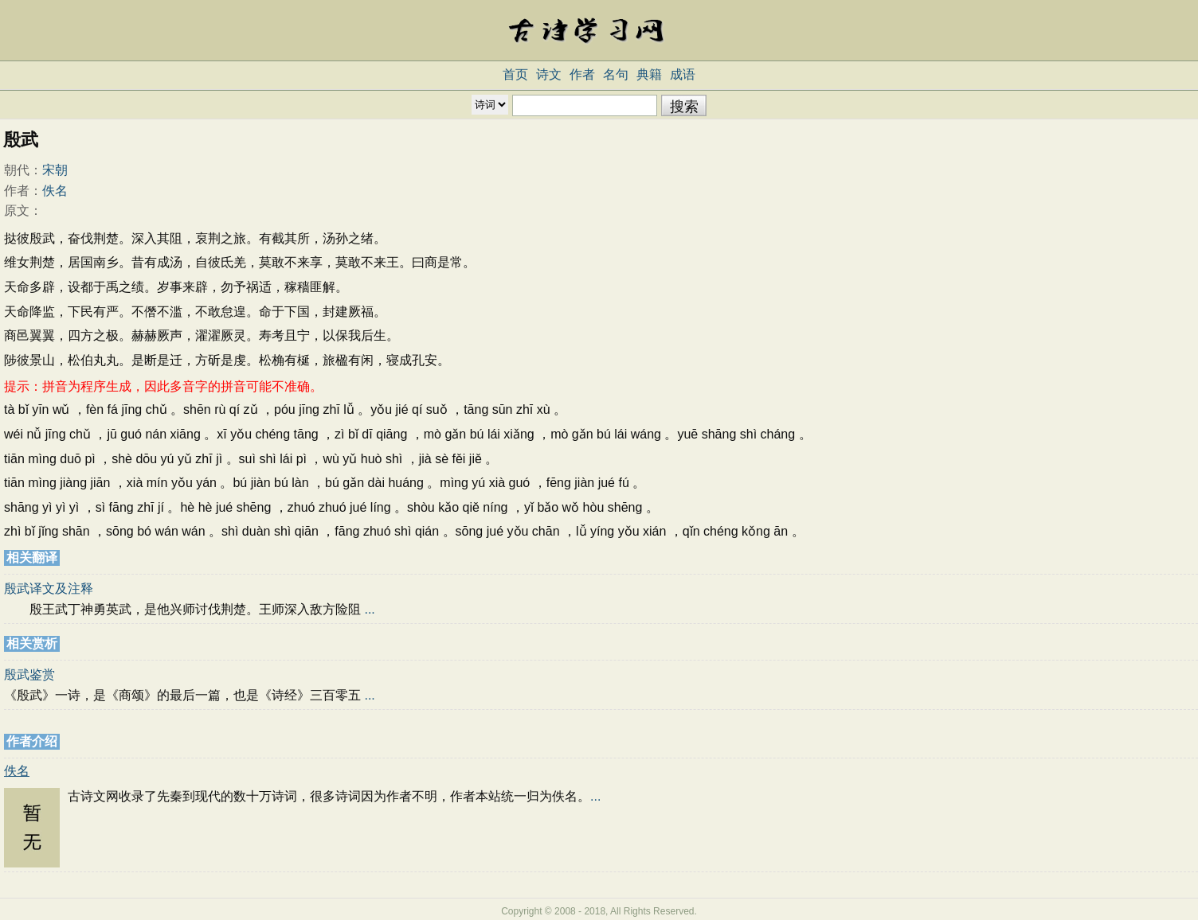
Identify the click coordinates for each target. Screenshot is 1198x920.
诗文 (549, 74)
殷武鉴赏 (29, 674)
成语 (682, 74)
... (369, 609)
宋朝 (55, 170)
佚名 (55, 190)
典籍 (649, 74)
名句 (615, 74)
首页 (515, 74)
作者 (582, 74)
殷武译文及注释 (48, 588)
